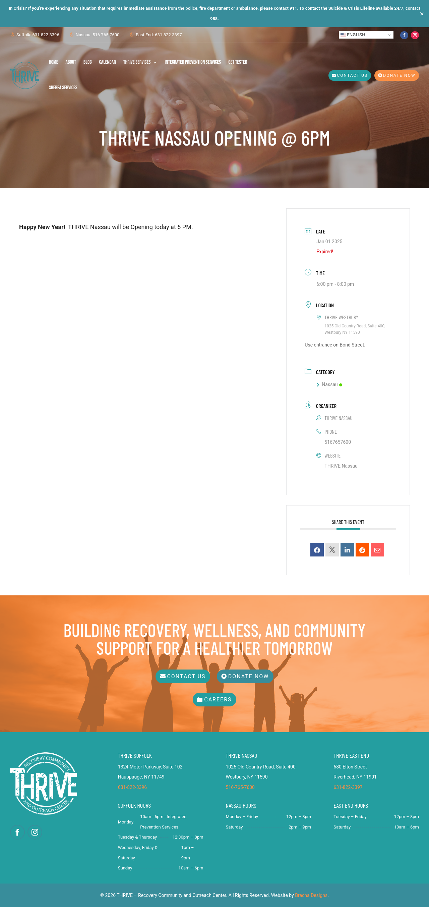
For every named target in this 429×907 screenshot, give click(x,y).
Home (53, 62)
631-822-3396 (132, 787)
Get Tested (237, 62)
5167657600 (337, 442)
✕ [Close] (422, 13)
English (353, 35)
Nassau (329, 384)
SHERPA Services (63, 88)
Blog (87, 62)
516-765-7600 (240, 787)
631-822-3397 (347, 787)
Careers (218, 699)
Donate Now (399, 75)
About (71, 62)
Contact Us (352, 75)
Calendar (107, 62)
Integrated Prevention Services (193, 62)
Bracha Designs (311, 895)
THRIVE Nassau (341, 466)
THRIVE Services (137, 62)
